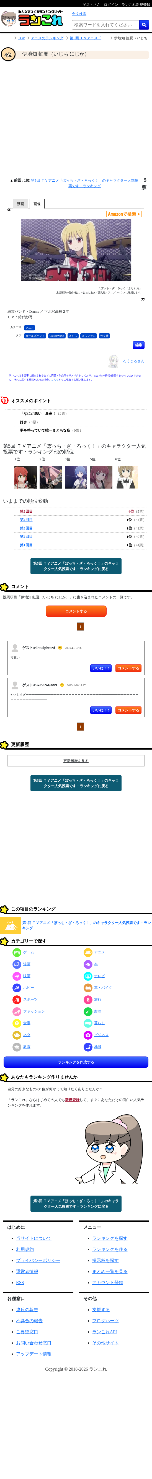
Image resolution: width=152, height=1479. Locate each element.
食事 (21, 1023)
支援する (101, 1309)
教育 (21, 1047)
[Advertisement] (52, 118)
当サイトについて (33, 1238)
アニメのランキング (47, 38)
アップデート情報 (33, 1354)
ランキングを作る (110, 1249)
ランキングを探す (110, 1238)
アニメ (29, 327)
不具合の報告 (29, 1320)
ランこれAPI (104, 1331)
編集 (138, 345)
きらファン (89, 335)
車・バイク (98, 987)
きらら (73, 335)
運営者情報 (27, 1271)
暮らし (94, 1023)
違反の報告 (27, 1309)
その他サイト (105, 1342)
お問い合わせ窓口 (33, 1342)
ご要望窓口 (27, 1331)
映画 (21, 976)
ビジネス (96, 1035)
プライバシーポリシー (38, 1260)
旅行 (93, 999)
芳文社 (104, 335)
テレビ (94, 976)
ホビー (23, 987)
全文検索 (79, 14)
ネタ (21, 1035)
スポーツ (25, 999)
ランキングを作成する (76, 1062)
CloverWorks (57, 335)
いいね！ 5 (101, 668)
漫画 (21, 964)
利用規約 (25, 1249)
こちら (55, 379)
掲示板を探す (105, 1260)
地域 (93, 1047)
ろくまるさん (134, 361)
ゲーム (23, 952)
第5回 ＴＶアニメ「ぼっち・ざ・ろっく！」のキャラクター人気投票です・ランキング (86, 925)
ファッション (28, 1011)
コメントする (76, 611)
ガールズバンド (35, 335)
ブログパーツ (105, 1320)
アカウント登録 (107, 1282)
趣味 (93, 1011)
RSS (20, 1282)
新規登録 (72, 1100)
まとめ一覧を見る (110, 1271)
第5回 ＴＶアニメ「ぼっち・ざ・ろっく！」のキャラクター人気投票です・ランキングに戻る (76, 566)
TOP (21, 38)
